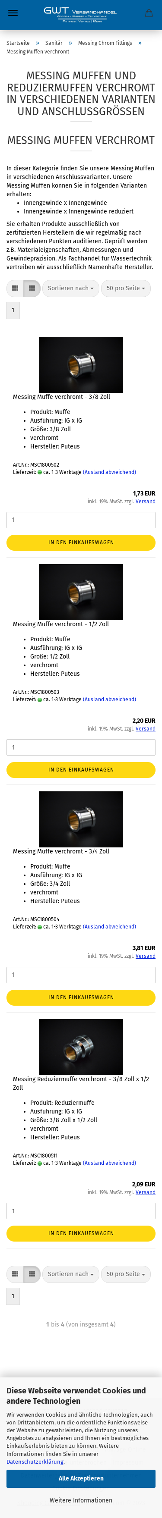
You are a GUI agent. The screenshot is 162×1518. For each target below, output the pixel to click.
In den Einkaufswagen (81, 542)
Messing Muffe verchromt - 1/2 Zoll (61, 624)
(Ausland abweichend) (109, 472)
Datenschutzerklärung (35, 1461)
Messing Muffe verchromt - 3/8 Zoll (61, 397)
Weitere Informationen (81, 1500)
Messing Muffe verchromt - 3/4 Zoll (61, 851)
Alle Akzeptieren (81, 1478)
